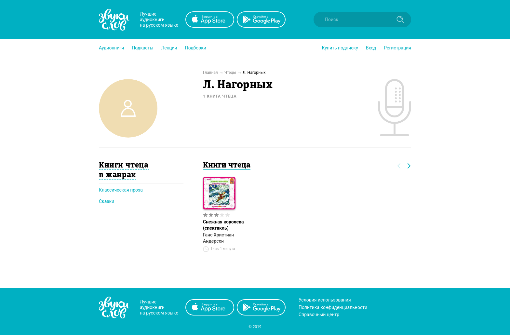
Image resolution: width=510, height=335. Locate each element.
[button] (111, 47)
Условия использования (325, 299)
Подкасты (142, 47)
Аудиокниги (111, 47)
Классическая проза (121, 190)
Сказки (106, 201)
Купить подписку (340, 47)
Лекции (169, 47)
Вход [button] (371, 47)
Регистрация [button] (397, 47)
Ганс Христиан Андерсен (218, 238)
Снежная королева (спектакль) (223, 225)
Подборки (195, 47)
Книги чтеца (226, 165)
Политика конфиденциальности (333, 307)
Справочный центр (319, 314)
